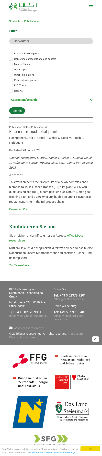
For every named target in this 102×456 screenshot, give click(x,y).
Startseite (14, 21)
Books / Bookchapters (26, 53)
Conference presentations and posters (35, 58)
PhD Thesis (20, 85)
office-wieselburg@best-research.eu (69, 317)
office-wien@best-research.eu (28, 315)
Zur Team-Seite (19, 265)
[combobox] (51, 100)
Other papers (21, 69)
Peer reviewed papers (25, 80)
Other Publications (24, 74)
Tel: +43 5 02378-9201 (70, 295)
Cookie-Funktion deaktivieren (39, 452)
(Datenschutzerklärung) (64, 452)
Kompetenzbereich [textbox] (24, 100)
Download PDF (18, 209)
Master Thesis (22, 64)
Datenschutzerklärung (23, 337)
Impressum (75, 333)
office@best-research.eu (70, 299)
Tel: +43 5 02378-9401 (70, 312)
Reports (18, 90)
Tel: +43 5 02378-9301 (25, 312)
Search (17, 110)
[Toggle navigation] (91, 6)
